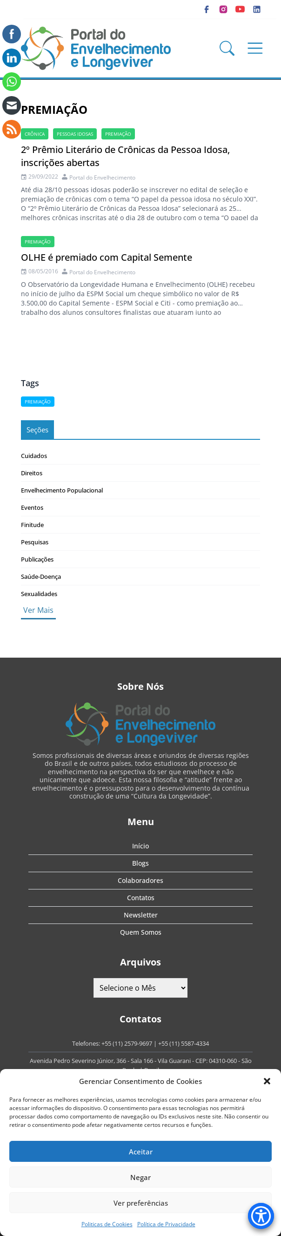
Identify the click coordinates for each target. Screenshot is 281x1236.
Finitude (32, 525)
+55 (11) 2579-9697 (126, 1043)
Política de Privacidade (166, 1224)
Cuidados (34, 455)
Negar (140, 1177)
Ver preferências (141, 1203)
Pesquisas (34, 542)
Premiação (118, 134)
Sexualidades (39, 594)
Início (140, 845)
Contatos (140, 897)
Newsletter (141, 914)
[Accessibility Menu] (261, 1216)
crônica (35, 134)
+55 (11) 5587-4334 (183, 1043)
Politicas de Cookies (107, 1224)
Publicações (37, 559)
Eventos (32, 507)
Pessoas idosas (75, 134)
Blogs (140, 863)
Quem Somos (140, 932)
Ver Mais (38, 610)
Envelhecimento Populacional (62, 490)
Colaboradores (140, 880)
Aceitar (141, 1151)
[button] (267, 1081)
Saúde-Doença (41, 576)
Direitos (31, 473)
